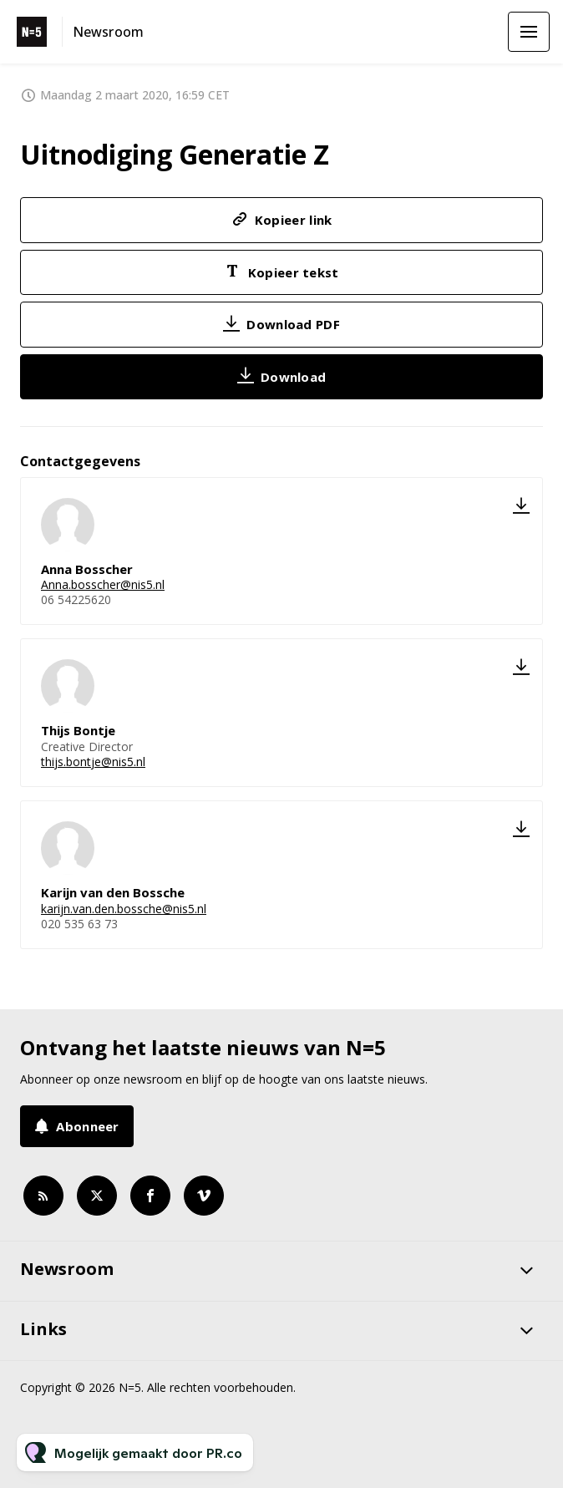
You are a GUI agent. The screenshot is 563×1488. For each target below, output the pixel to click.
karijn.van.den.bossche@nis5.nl (123, 909)
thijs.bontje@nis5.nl (93, 761)
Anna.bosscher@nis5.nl (103, 584)
